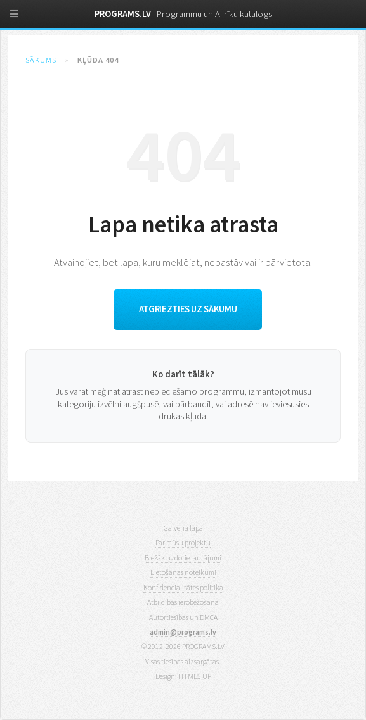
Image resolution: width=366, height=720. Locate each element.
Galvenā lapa (183, 528)
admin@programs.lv (183, 631)
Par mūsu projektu (183, 542)
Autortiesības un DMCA (183, 617)
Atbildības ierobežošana (183, 602)
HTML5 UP (194, 676)
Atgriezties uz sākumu (188, 309)
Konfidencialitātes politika (183, 587)
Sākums (40, 60)
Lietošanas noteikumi (183, 572)
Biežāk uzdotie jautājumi (183, 557)
